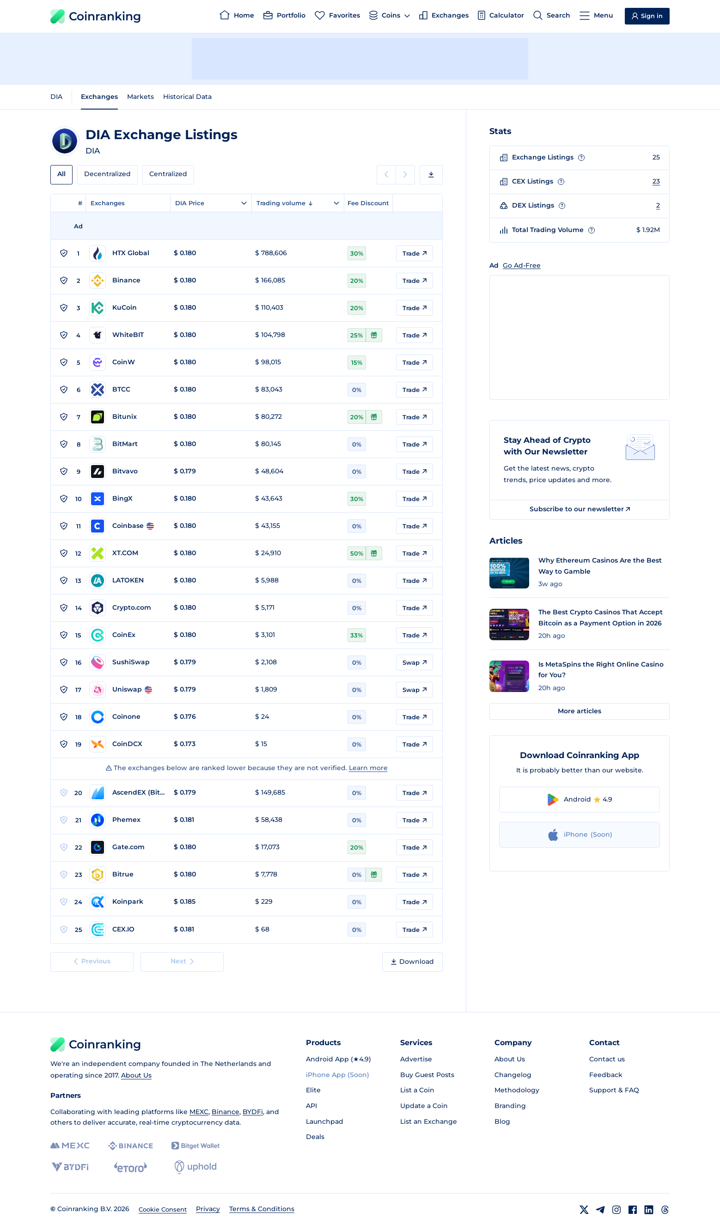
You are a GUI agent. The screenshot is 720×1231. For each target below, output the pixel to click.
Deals (315, 1137)
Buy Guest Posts (427, 1075)
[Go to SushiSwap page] (127, 662)
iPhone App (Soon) (337, 1075)
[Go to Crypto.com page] (127, 608)
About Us (136, 1075)
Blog (502, 1121)
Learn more (368, 768)
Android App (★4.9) (338, 1059)
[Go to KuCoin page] (127, 308)
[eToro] (130, 1167)
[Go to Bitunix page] (127, 417)
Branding (510, 1106)
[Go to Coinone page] (127, 717)
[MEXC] (70, 1146)
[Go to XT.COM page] (127, 553)
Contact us (607, 1059)
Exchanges (99, 96)
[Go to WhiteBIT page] (127, 335)
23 (656, 181)
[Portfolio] (284, 16)
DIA (56, 96)
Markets (140, 96)
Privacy (208, 1209)
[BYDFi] (70, 1167)
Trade (415, 253)
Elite (313, 1090)
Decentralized (107, 174)
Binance (225, 1112)
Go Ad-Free (522, 265)
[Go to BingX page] (127, 498)
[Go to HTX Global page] (127, 253)
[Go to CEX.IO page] (127, 929)
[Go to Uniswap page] (127, 689)
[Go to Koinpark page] (127, 902)
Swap (415, 662)
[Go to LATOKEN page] (127, 580)
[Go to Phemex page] (127, 820)
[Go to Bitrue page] (127, 874)
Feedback (605, 1075)
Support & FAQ (614, 1090)
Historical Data (187, 96)
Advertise (416, 1059)
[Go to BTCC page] (127, 389)
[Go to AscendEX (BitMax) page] (127, 792)
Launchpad (324, 1121)
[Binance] (130, 1146)
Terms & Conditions (261, 1209)
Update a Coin (424, 1106)
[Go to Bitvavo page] (127, 471)
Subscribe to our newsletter (580, 509)
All (61, 174)
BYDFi (253, 1112)
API (311, 1106)
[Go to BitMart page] (127, 444)
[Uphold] (195, 1167)
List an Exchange (428, 1121)
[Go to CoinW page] (127, 362)
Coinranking (95, 16)
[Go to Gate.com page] (127, 847)
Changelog (512, 1075)
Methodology (516, 1090)
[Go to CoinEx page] (127, 635)
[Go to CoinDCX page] (127, 744)
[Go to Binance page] (127, 280)
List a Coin (417, 1090)
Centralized (168, 174)
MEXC (198, 1112)
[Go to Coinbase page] (127, 526)
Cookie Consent (163, 1209)
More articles (579, 711)
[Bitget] (195, 1146)
